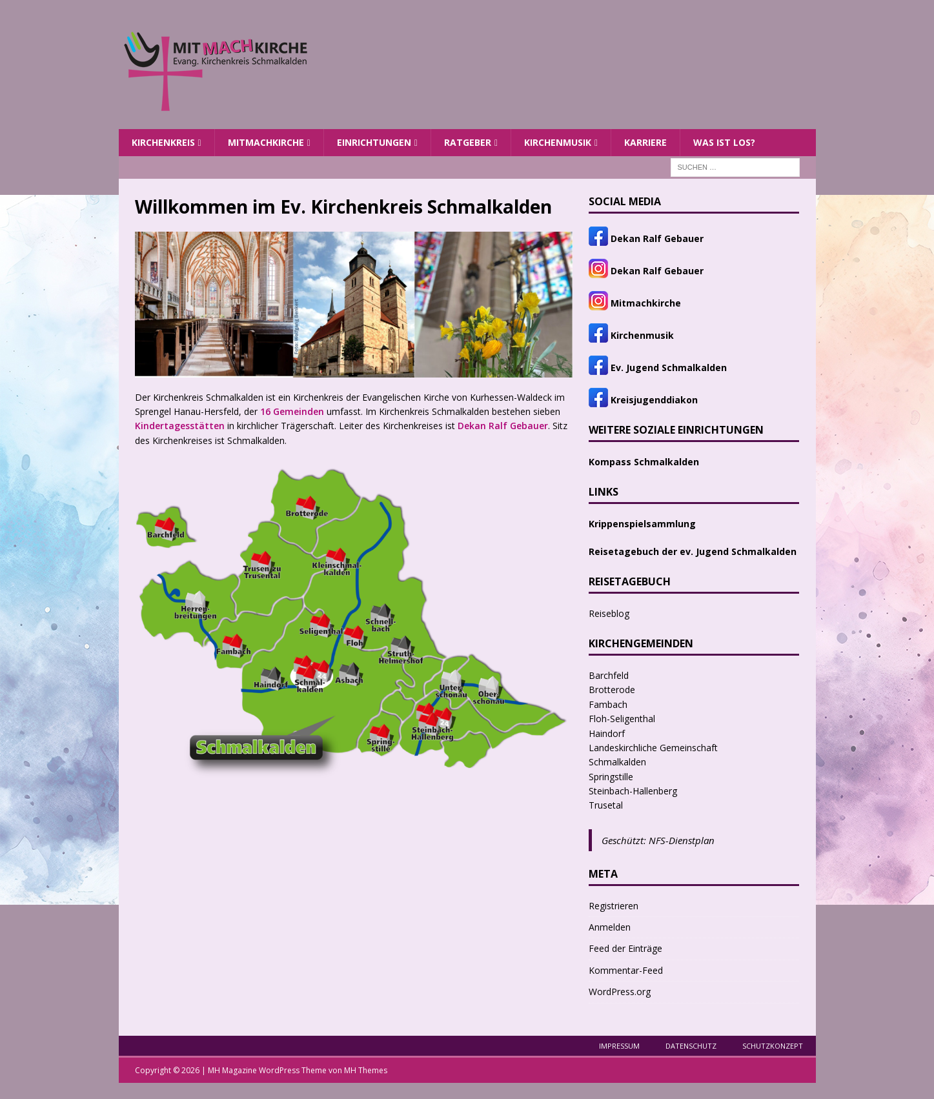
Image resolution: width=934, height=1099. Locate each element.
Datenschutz (690, 1046)
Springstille (611, 777)
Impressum (619, 1046)
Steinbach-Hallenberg (633, 791)
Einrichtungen (374, 142)
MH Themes (365, 1070)
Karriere (645, 142)
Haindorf (607, 733)
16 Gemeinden (292, 411)
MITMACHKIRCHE (266, 142)
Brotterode (612, 689)
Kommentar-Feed (626, 970)
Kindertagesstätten (180, 425)
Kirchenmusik (557, 142)
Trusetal (606, 805)
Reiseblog (609, 613)
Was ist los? (724, 142)
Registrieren (613, 906)
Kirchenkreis (163, 142)
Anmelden (610, 927)
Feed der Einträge (625, 948)
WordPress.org (620, 991)
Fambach (608, 704)
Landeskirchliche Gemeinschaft (653, 747)
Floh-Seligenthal (622, 718)
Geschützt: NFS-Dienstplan (658, 840)
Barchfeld (609, 675)
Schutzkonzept (772, 1046)
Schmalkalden (617, 762)
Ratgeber (467, 142)
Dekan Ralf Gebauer (503, 425)
